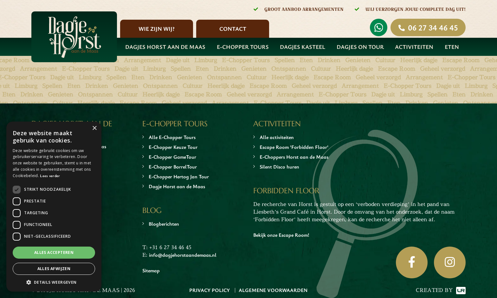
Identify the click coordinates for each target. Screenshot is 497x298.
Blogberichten (164, 223)
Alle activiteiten (277, 137)
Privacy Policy (209, 290)
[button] (54, 282)
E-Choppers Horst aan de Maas (294, 156)
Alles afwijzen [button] (54, 268)
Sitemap (151, 270)
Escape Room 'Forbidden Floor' (294, 146)
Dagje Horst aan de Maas (177, 186)
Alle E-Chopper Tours (172, 137)
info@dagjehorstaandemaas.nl (182, 254)
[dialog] (53, 207)
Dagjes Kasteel (302, 46)
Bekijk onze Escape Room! (281, 234)
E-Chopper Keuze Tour (173, 146)
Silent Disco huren (279, 166)
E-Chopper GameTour (172, 156)
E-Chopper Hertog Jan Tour (179, 176)
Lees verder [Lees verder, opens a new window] (50, 175)
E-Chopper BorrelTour (173, 166)
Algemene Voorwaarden (273, 290)
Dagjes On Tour (360, 46)
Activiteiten (414, 46)
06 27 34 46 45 (433, 27)
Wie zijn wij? (157, 28)
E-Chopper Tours (243, 46)
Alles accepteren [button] (54, 252)
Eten (452, 46)
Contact (232, 28)
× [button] (94, 128)
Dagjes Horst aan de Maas (165, 46)
